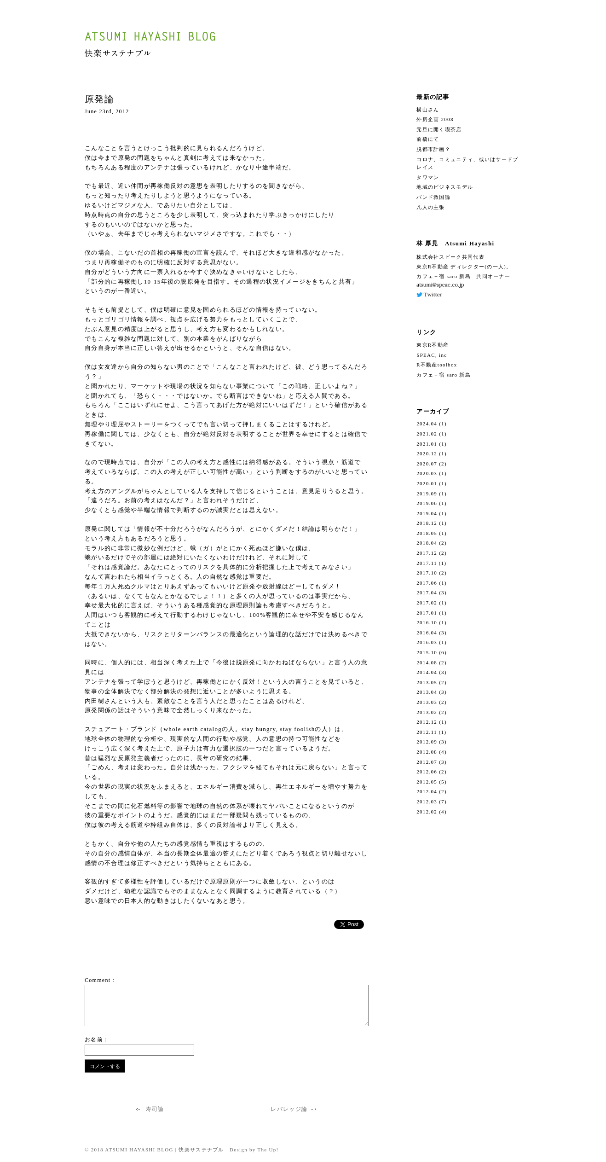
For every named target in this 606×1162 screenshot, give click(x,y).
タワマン (427, 177)
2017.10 (426, 572)
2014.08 (426, 662)
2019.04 (426, 513)
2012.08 (426, 752)
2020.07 (426, 463)
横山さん (427, 109)
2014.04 (426, 672)
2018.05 (426, 533)
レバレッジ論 (294, 1109)
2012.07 (426, 762)
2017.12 (426, 553)
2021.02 (426, 433)
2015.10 (426, 652)
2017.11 (426, 563)
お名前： (97, 1039)
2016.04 (426, 632)
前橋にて (427, 139)
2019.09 (426, 493)
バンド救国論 (433, 197)
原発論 (99, 99)
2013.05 (426, 682)
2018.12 (426, 523)
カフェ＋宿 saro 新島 (443, 375)
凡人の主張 (430, 207)
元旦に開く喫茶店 (439, 129)
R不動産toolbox (436, 364)
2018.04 (426, 543)
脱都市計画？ (433, 149)
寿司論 (149, 1109)
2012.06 (426, 771)
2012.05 (426, 781)
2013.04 (426, 692)
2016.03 (426, 642)
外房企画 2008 (434, 119)
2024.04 (426, 423)
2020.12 (426, 453)
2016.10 (426, 622)
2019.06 (426, 503)
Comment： (101, 980)
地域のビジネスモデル (444, 187)
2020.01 (426, 483)
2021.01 (426, 444)
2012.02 (426, 811)
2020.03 (426, 473)
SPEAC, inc (431, 355)
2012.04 (426, 791)
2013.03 (426, 702)
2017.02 (426, 602)
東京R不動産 (432, 345)
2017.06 (426, 583)
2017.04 (426, 592)
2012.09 (426, 741)
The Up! (268, 1149)
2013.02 (426, 712)
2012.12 (426, 722)
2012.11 (426, 732)
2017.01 (426, 613)
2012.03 (426, 801)
